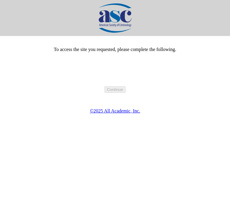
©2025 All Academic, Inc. (115, 110)
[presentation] (115, 74)
